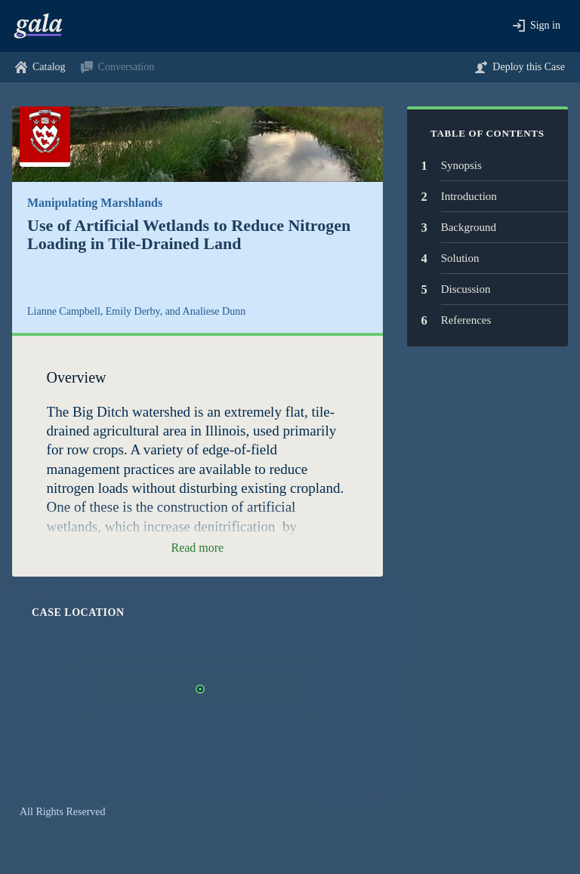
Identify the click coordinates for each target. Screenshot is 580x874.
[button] (536, 26)
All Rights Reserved (63, 811)
